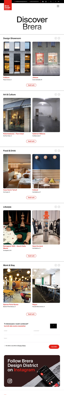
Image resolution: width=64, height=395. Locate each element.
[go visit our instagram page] (45, 1)
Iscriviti (54, 347)
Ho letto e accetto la (15, 346)
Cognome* (36, 330)
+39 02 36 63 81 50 (34, 1)
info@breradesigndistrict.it (21, 1)
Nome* (5, 330)
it (55, 1)
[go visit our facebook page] (43, 1)
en (58, 1)
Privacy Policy (22, 346)
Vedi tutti (31, 85)
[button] (56, 38)
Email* (5, 338)
